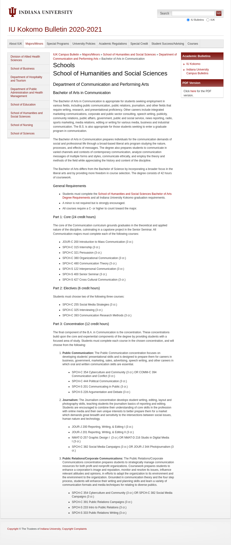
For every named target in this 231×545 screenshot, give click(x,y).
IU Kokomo (193, 64)
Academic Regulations (113, 43)
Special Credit (139, 43)
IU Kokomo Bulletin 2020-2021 (55, 29)
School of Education (23, 104)
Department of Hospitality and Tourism (26, 78)
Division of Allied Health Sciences (25, 58)
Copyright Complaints (74, 528)
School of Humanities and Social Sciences (27, 114)
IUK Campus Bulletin (66, 54)
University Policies (84, 43)
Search (164, 13)
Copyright (12, 528)
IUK (212, 19)
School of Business (23, 68)
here (193, 91)
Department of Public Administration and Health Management (27, 92)
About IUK (15, 43)
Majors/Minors (34, 43)
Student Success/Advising (167, 43)
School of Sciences (23, 133)
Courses (193, 43)
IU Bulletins (196, 19)
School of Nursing (22, 125)
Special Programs (58, 43)
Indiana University (50, 528)
